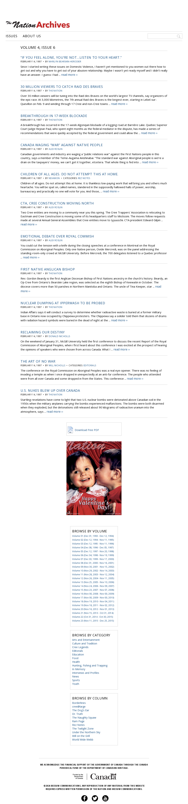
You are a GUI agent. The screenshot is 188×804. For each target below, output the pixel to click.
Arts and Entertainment (86, 630)
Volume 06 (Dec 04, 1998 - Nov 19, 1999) (93, 545)
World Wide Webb (82, 729)
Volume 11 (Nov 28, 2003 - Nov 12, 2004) (93, 564)
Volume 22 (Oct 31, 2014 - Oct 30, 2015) (92, 607)
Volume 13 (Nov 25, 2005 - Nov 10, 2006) (93, 572)
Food (75, 648)
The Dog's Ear (80, 700)
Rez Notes (84, 174)
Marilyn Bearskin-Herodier (65, 61)
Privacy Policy (89, 797)
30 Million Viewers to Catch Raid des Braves (62, 85)
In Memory (78, 659)
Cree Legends (80, 637)
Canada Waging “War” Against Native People (62, 142)
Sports (76, 670)
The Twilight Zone (83, 718)
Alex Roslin (55, 146)
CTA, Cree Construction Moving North (57, 199)
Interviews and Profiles (85, 663)
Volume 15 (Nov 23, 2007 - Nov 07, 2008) (93, 580)
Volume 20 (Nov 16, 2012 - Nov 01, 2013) (93, 599)
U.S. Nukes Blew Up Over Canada (50, 381)
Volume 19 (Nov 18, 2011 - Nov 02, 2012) (93, 595)
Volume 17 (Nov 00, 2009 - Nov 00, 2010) (93, 587)
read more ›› (69, 74)
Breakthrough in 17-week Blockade (54, 114)
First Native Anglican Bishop (48, 264)
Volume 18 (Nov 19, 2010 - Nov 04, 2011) (93, 591)
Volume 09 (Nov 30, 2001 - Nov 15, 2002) (93, 556)
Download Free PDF (83, 420)
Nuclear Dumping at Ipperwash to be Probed (63, 296)
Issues (11, 36)
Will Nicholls (57, 357)
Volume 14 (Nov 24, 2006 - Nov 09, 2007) (93, 576)
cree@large (79, 696)
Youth (75, 674)
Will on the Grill (81, 726)
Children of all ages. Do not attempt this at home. (69, 171)
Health (76, 652)
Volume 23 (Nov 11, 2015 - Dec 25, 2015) (93, 610)
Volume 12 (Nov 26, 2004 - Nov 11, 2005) (93, 568)
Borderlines (79, 693)
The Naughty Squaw (84, 707)
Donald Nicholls (59, 328)
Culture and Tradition (84, 633)
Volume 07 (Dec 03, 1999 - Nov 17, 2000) (93, 549)
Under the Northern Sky (86, 722)
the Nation (55, 89)
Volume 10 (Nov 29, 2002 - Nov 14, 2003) (93, 560)
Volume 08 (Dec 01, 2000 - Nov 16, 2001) (93, 553)
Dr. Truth (77, 704)
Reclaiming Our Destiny (43, 324)
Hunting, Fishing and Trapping (89, 655)
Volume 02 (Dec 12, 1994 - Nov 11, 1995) (93, 529)
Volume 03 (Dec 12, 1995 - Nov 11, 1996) (93, 533)
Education (78, 644)
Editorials (90, 357)
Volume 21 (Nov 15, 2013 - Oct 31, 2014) (92, 603)
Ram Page (78, 711)
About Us (32, 36)
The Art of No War (38, 353)
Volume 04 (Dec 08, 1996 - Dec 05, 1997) (93, 537)
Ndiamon (54, 174)
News (75, 666)
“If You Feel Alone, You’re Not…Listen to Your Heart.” (71, 57)
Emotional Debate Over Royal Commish (57, 231)
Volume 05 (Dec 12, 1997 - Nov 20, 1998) (93, 541)
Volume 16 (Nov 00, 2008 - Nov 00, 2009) (93, 583)
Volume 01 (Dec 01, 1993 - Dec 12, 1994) (93, 526)
